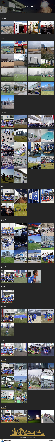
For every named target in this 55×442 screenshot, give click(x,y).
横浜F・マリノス (6, 440)
